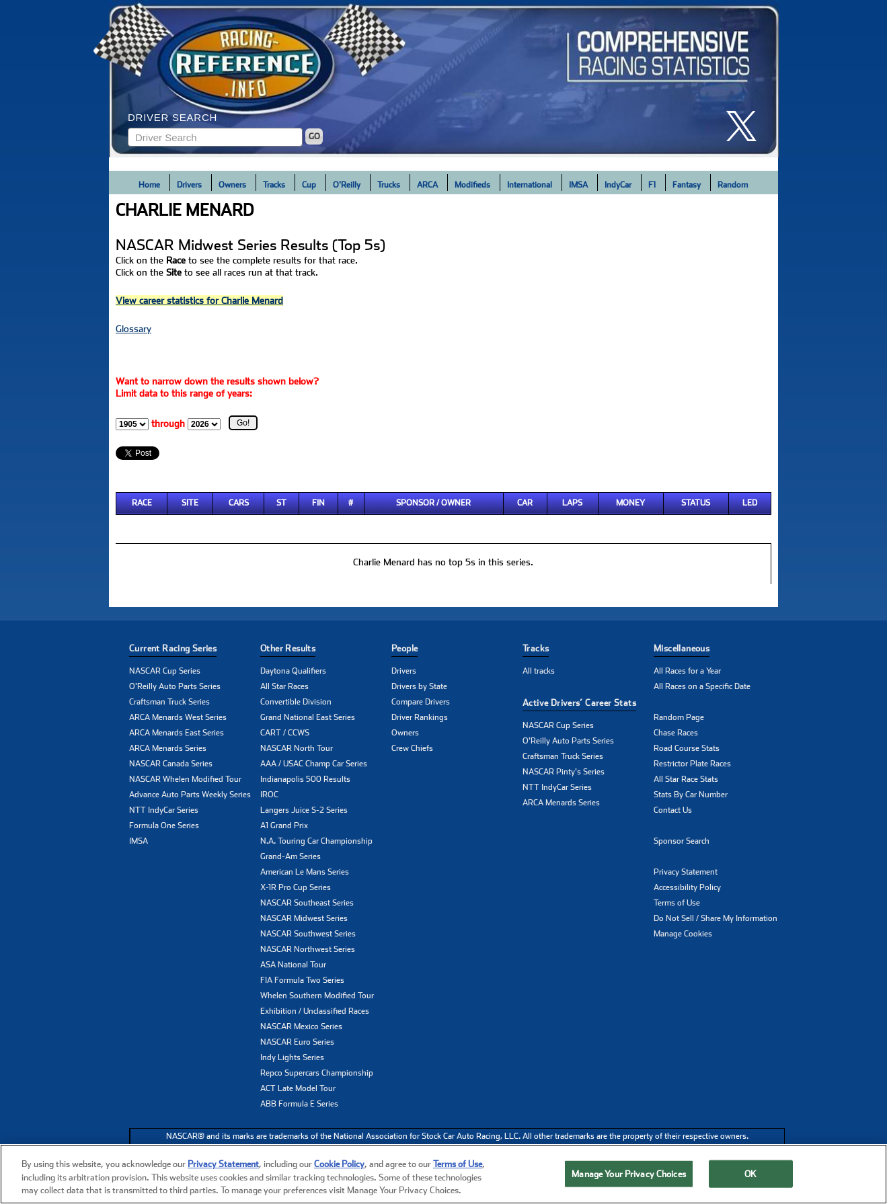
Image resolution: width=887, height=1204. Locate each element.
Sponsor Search (681, 841)
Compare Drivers (420, 702)
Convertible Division (296, 702)
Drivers (189, 185)
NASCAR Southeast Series (307, 903)
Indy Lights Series (292, 1057)
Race (142, 503)
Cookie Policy (339, 1169)
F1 (652, 185)
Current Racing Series (173, 648)
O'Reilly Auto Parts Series (175, 686)
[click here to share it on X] (746, 126)
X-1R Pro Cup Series (295, 887)
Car (525, 503)
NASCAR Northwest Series (307, 949)
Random (733, 185)
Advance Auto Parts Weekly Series (190, 794)
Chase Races (676, 732)
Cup (309, 185)
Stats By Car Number (691, 794)
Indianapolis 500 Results (305, 779)
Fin (318, 503)
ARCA (427, 185)
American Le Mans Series (304, 872)
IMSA (578, 185)
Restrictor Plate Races (692, 763)
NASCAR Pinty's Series (564, 771)
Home (149, 185)
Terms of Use (677, 903)
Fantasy (686, 185)
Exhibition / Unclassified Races (314, 1011)
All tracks (539, 671)
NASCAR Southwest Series (308, 933)
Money (630, 503)
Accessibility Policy (687, 887)
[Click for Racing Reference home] (444, 78)
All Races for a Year (687, 671)
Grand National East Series (307, 717)
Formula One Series (164, 825)
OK (750, 1178)
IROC (269, 794)
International (529, 185)
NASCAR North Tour (296, 748)
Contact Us (673, 810)
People (404, 648)
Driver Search (172, 117)
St (281, 503)
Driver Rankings (419, 717)
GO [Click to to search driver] (314, 136)
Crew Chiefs (412, 748)
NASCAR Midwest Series (304, 918)
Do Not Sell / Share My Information (715, 918)
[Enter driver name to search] (215, 137)
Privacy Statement (686, 872)
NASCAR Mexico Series (301, 1026)
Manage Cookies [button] (683, 933)
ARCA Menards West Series (178, 717)
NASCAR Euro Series (297, 1042)
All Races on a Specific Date (702, 686)
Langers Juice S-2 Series (304, 810)
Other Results (287, 648)
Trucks (388, 185)
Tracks (274, 185)
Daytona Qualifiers (293, 671)
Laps (572, 503)
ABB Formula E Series (299, 1104)
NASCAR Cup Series (164, 671)
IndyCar (618, 185)
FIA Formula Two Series (302, 980)
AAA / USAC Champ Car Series (313, 763)
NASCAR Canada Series (171, 763)
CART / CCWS (284, 732)
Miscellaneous (681, 648)
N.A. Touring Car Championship (316, 841)
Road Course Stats (687, 748)
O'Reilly (346, 185)
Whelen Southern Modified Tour (317, 995)
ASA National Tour (293, 964)
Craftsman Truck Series (169, 702)
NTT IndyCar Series (163, 810)
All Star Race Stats (686, 779)
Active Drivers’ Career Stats (579, 703)
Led (749, 503)
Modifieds (472, 185)
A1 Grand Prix (284, 825)
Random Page (679, 717)
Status (695, 503)
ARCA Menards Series (167, 748)
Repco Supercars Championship (316, 1073)
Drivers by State (419, 686)
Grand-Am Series (290, 856)
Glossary (133, 328)
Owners (232, 185)
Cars (239, 503)
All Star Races (284, 686)
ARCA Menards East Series (176, 732)
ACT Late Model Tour (298, 1088)
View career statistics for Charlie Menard (199, 300)
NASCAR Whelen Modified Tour (185, 779)
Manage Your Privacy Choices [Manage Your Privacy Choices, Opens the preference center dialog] (629, 1178)
